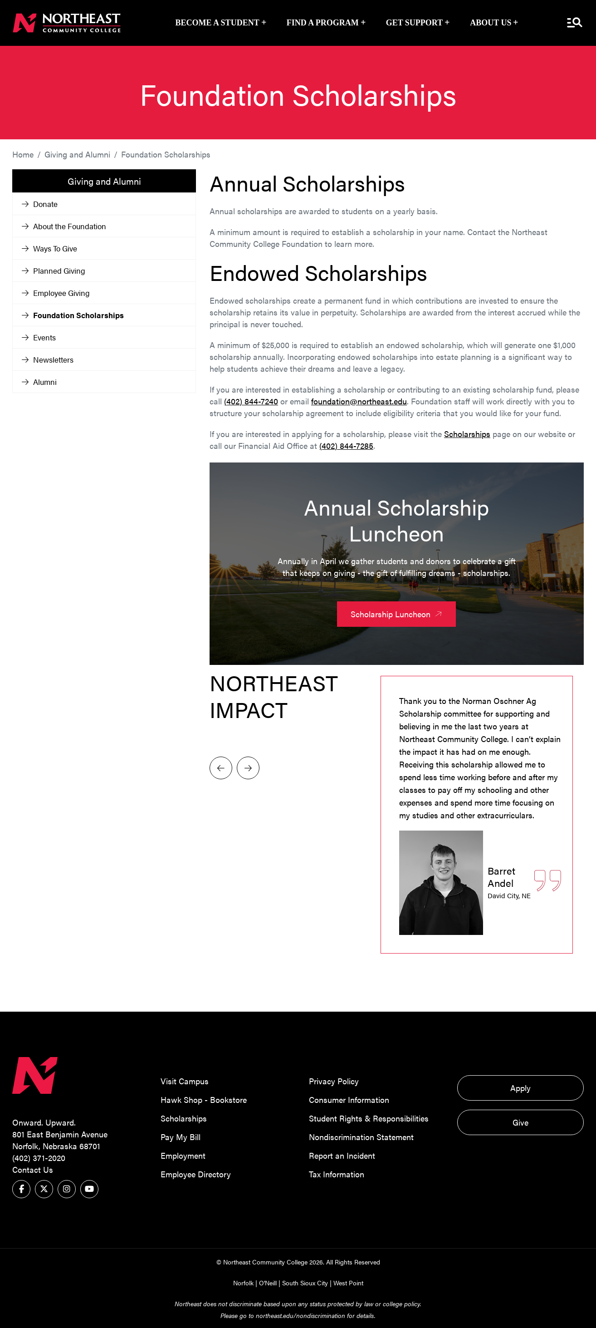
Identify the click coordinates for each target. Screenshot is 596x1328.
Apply (520, 1087)
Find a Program (323, 22)
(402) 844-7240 (251, 400)
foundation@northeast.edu (359, 400)
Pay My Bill (180, 1136)
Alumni (39, 381)
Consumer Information (349, 1099)
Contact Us (32, 1169)
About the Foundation (64, 225)
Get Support (414, 22)
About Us (490, 22)
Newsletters (47, 359)
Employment (183, 1155)
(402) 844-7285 (346, 445)
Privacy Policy (334, 1080)
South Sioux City (305, 1282)
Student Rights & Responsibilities (369, 1117)
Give (520, 1121)
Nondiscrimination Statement (361, 1136)
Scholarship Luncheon (398, 613)
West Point (348, 1282)
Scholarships (467, 433)
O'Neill (268, 1282)
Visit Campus (185, 1080)
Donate (40, 203)
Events (39, 336)
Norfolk (243, 1282)
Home (23, 153)
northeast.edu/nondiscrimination (300, 1314)
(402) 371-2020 (38, 1157)
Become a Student (217, 22)
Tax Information (336, 1173)
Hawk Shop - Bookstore (204, 1099)
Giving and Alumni (77, 153)
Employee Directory (196, 1173)
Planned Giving (53, 270)
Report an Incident (342, 1155)
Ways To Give (49, 247)
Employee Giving (56, 292)
